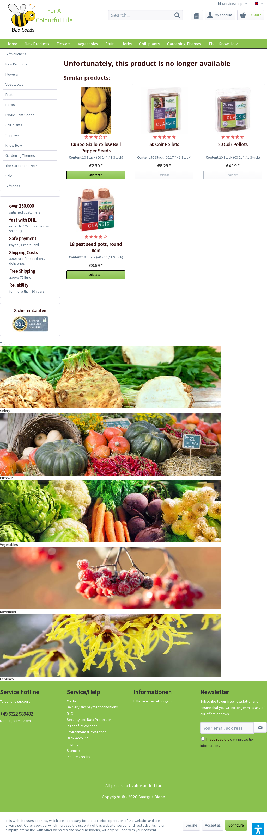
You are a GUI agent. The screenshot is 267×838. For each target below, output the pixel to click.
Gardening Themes (20, 155)
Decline (191, 825)
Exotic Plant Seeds (19, 114)
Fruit (9, 94)
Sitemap (73, 750)
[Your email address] (227, 728)
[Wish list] (197, 15)
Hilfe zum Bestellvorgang (153, 701)
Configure (236, 825)
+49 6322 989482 (16, 714)
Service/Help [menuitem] (230, 3)
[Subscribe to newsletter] (260, 727)
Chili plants (13, 125)
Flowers (11, 74)
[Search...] (145, 15)
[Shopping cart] (250, 15)
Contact (73, 701)
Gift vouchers (15, 54)
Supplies (12, 135)
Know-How (13, 145)
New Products (16, 64)
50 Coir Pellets (164, 144)
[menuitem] (145, 15)
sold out (164, 175)
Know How (228, 43)
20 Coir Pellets (233, 144)
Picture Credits (78, 756)
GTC (70, 713)
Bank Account (77, 738)
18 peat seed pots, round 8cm (96, 247)
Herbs (10, 104)
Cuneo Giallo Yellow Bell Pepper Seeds (96, 147)
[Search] (177, 15)
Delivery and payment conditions (92, 707)
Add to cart (95, 175)
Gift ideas (12, 186)
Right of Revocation (82, 725)
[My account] (220, 15)
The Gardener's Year (21, 165)
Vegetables (14, 84)
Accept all (212, 825)
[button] (258, 829)
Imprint (72, 744)
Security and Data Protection (89, 719)
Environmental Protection (86, 732)
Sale (8, 175)
